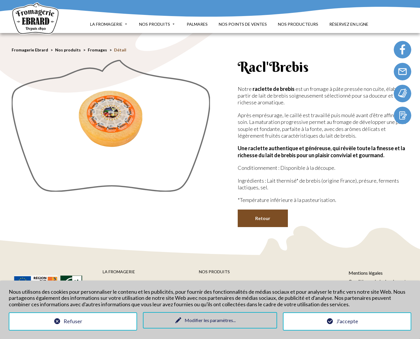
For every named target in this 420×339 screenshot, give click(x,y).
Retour (262, 218)
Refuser (73, 321)
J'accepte (347, 321)
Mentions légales (366, 273)
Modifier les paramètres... (210, 320)
